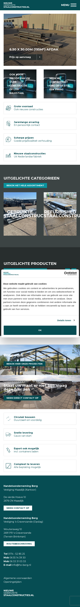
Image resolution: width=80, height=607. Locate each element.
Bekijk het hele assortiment (25, 185)
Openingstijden (13, 582)
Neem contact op (18, 508)
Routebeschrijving (19, 543)
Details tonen (64, 320)
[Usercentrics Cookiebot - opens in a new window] (64, 273)
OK (40, 330)
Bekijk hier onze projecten (25, 363)
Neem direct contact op (22, 398)
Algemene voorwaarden (18, 578)
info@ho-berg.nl (21, 565)
